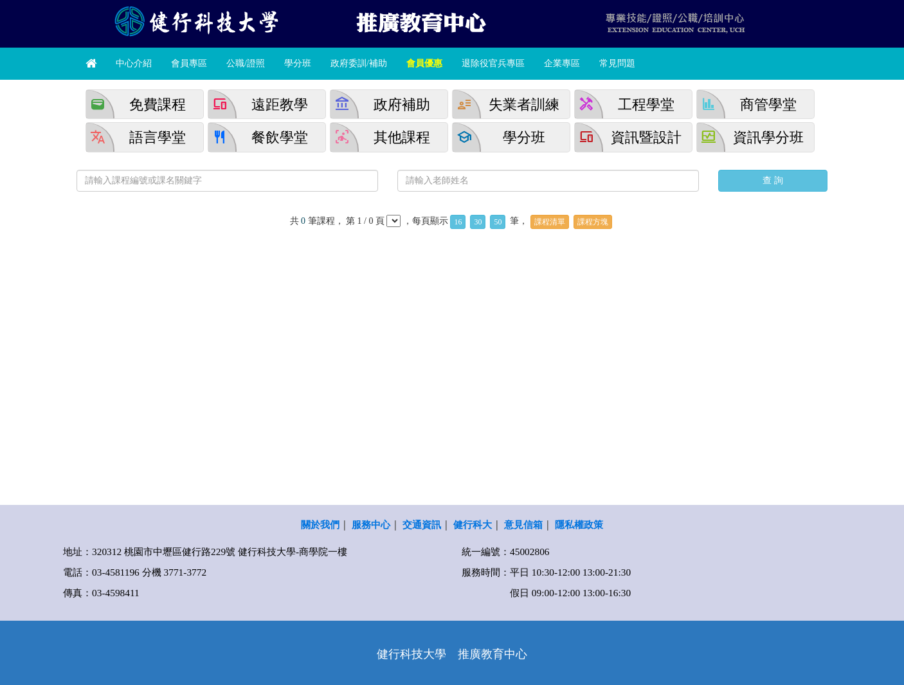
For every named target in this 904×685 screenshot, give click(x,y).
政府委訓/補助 (358, 63)
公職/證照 (245, 63)
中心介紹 (134, 63)
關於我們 (320, 524)
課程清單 (549, 221)
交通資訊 (421, 524)
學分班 (297, 63)
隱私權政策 (579, 524)
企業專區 (562, 63)
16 (458, 221)
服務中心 (371, 524)
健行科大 (472, 524)
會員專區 (189, 63)
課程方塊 (592, 221)
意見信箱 (523, 524)
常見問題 (617, 63)
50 (498, 221)
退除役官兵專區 (493, 63)
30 (478, 221)
